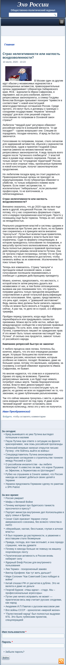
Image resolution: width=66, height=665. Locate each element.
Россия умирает (14, 498)
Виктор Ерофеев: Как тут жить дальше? (28, 572)
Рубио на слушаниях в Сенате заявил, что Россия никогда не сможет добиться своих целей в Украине (34, 477)
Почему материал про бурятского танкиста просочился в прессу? (29, 507)
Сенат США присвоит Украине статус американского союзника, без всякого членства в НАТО (33, 521)
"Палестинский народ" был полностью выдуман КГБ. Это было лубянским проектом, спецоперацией (32, 616)
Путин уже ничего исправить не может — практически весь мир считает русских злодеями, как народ (33, 599)
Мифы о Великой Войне (19, 501)
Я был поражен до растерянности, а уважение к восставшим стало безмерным (32, 537)
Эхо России (33, 4)
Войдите (7, 416)
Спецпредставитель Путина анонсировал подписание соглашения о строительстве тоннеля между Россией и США (34, 457)
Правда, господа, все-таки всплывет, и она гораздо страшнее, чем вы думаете (34, 544)
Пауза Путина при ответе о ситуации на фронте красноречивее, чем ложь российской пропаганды (34, 443)
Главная (9, 44)
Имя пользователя (14, 632)
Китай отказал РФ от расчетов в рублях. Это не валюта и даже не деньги (32, 585)
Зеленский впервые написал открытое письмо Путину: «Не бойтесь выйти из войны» (31, 449)
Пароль (7, 642)
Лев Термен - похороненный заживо (26, 569)
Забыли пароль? (14, 651)
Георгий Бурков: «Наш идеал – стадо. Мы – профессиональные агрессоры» (30, 591)
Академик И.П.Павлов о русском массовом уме (32, 606)
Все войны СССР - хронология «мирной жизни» (32, 610)
